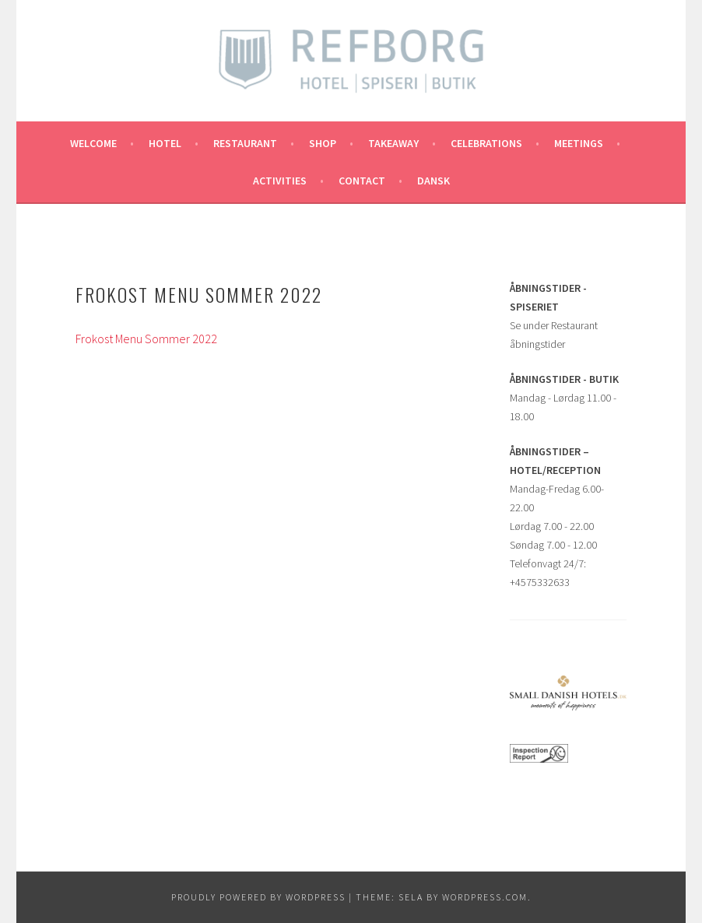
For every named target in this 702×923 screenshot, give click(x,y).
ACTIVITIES (280, 181)
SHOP (322, 143)
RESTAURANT (245, 143)
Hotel (165, 143)
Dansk (433, 181)
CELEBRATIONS (486, 143)
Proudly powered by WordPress (258, 897)
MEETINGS (578, 143)
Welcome (93, 143)
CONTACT (362, 181)
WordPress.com (485, 897)
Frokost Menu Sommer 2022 (146, 338)
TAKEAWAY (393, 143)
